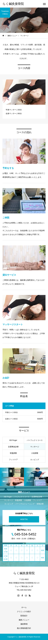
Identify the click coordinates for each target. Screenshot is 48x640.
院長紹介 (24, 616)
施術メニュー (24, 620)
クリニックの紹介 (24, 611)
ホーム (24, 607)
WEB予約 (24, 519)
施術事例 (24, 624)
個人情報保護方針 (24, 628)
